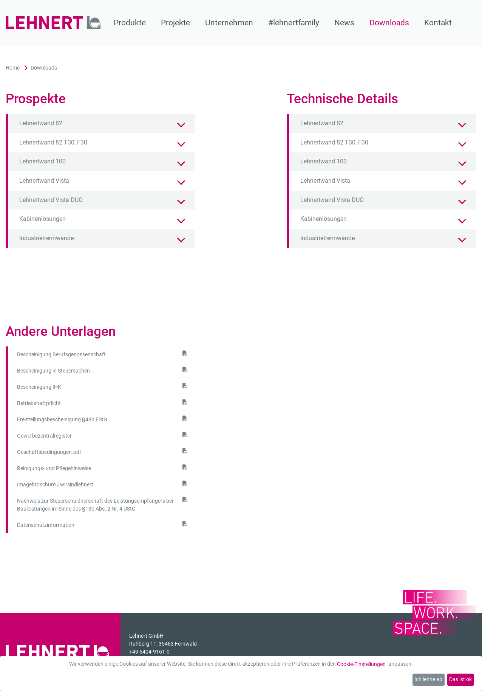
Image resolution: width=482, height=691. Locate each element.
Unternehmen (229, 22)
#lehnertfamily (293, 22)
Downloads (389, 22)
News (344, 22)
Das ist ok (460, 679)
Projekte (175, 22)
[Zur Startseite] (53, 22)
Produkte (130, 22)
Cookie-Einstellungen (361, 664)
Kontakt (438, 22)
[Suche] (471, 22)
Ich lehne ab (428, 679)
